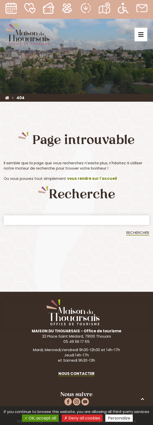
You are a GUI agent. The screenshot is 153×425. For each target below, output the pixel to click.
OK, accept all (40, 418)
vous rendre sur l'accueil (92, 178)
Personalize (119, 418)
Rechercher (137, 232)
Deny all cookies (82, 418)
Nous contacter (76, 373)
